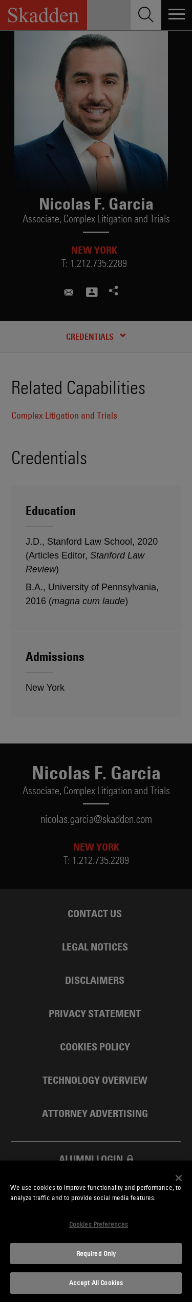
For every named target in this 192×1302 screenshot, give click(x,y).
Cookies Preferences (98, 1224)
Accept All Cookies (96, 1282)
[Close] (179, 1178)
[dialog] (96, 1231)
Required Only (96, 1253)
